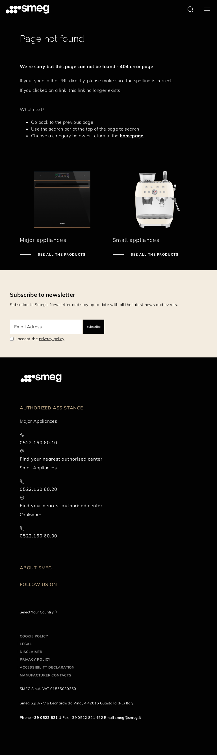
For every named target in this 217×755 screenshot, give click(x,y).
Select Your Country (37, 612)
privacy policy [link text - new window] (51, 338)
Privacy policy (35, 659)
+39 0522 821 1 (46, 717)
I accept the (40, 338)
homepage (132, 135)
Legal (26, 644)
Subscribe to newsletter (42, 294)
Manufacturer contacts (45, 675)
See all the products (61, 255)
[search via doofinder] (190, 9)
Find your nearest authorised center (61, 459)
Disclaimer (31, 652)
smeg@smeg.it (128, 717)
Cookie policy (34, 636)
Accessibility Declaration (47, 667)
